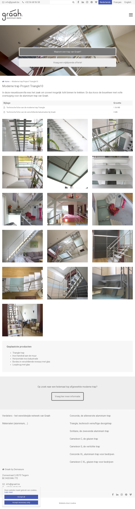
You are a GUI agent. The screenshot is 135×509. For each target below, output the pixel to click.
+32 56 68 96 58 (31, 2)
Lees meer (8, 492)
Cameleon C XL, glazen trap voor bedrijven (91, 461)
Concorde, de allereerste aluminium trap (90, 415)
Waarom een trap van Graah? (67, 52)
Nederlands (105, 2)
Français (117, 2)
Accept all (21, 497)
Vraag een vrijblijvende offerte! (67, 62)
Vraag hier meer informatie (67, 396)
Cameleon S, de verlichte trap (85, 446)
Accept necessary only (21, 502)
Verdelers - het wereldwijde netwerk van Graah (26, 415)
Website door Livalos (67, 503)
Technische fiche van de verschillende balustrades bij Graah (31, 112)
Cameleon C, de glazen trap (84, 438)
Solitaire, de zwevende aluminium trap (89, 431)
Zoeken (73, 2)
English (128, 2)
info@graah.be (10, 2)
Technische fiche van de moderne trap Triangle (25, 108)
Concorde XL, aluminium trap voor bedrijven (92, 454)
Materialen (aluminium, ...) (15, 423)
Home (7, 81)
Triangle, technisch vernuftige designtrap (91, 423)
